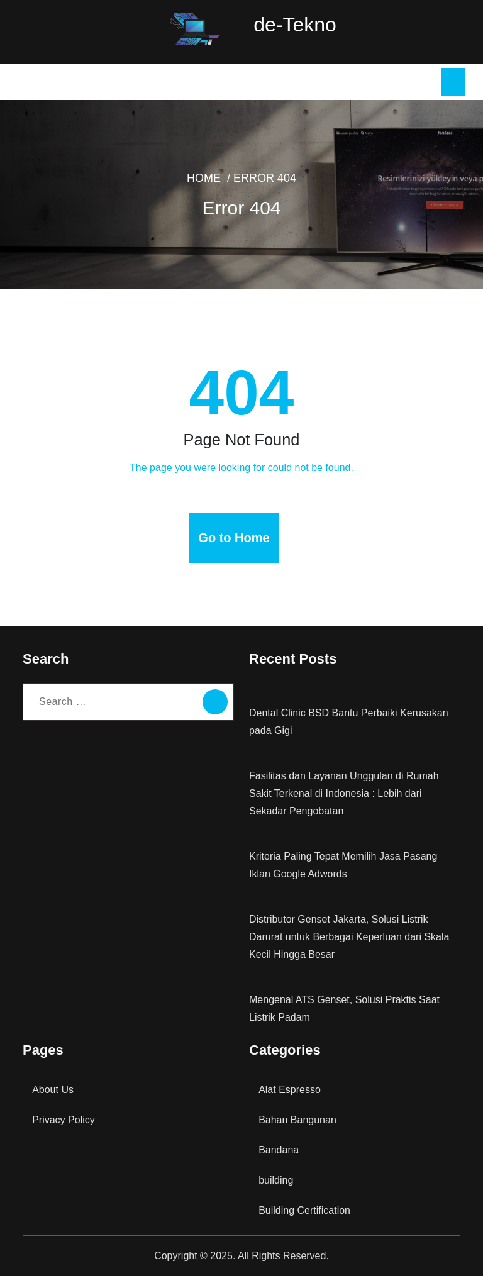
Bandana (278, 1152)
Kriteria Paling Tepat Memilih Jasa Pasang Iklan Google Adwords (343, 867)
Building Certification (304, 1212)
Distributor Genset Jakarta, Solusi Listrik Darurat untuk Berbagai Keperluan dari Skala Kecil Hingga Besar (348, 938)
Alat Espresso (288, 1091)
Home (208, 180)
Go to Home (234, 539)
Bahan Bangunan (297, 1122)
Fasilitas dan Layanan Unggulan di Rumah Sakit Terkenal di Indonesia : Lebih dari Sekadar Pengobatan (354, 795)
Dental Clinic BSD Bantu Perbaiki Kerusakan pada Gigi (346, 723)
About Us (52, 1091)
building (276, 1182)
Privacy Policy (63, 1122)
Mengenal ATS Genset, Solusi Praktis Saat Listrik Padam (342, 1010)
